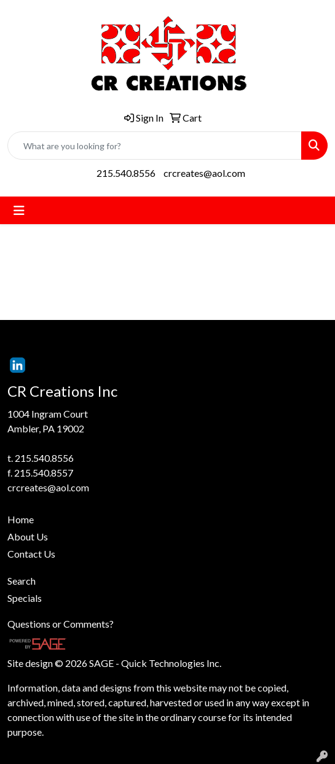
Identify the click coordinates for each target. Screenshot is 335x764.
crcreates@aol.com (204, 173)
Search (21, 581)
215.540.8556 (126, 173)
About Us (27, 536)
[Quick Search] (154, 145)
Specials (24, 598)
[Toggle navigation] (19, 210)
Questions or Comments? (60, 624)
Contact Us (31, 553)
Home (20, 519)
